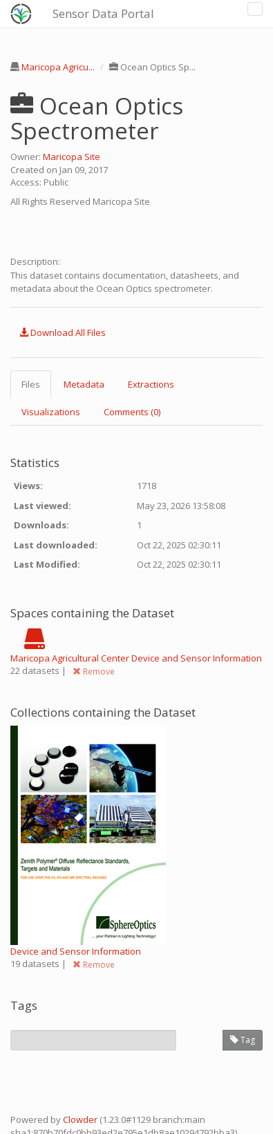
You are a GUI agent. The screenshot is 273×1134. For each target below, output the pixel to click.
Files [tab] (30, 384)
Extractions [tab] (151, 384)
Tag (242, 1040)
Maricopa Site (71, 156)
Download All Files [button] (62, 332)
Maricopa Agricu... (58, 67)
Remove (94, 671)
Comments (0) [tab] (132, 412)
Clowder (80, 1119)
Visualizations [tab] (50, 412)
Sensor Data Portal (103, 13)
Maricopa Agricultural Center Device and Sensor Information (136, 658)
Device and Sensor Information (75, 951)
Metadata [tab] (84, 384)
